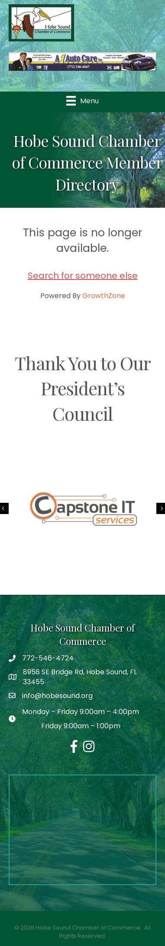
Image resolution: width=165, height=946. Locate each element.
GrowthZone (103, 296)
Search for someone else (83, 276)
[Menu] (82, 101)
